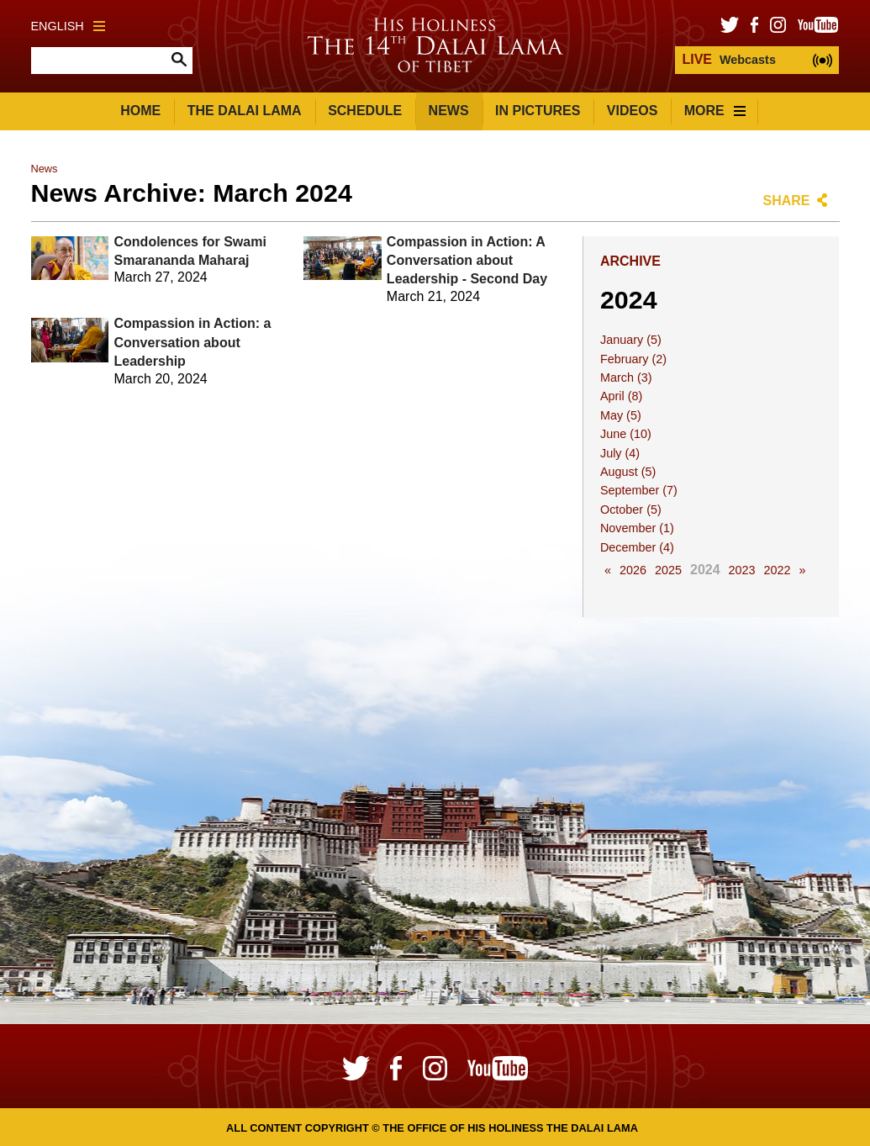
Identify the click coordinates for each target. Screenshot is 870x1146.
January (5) (631, 339)
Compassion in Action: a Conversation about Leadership (193, 342)
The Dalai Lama (244, 110)
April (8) (621, 396)
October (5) (631, 509)
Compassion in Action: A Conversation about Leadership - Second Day (467, 261)
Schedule (365, 110)
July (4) (620, 453)
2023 (742, 570)
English (68, 26)
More (715, 110)
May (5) (620, 415)
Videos (632, 110)
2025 (668, 570)
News (449, 110)
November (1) (637, 528)
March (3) (626, 377)
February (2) (633, 359)
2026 (633, 570)
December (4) (637, 547)
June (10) (625, 434)
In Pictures (537, 110)
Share (785, 200)
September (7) (639, 490)
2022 (777, 570)
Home (140, 110)
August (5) (628, 471)
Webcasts (728, 59)
